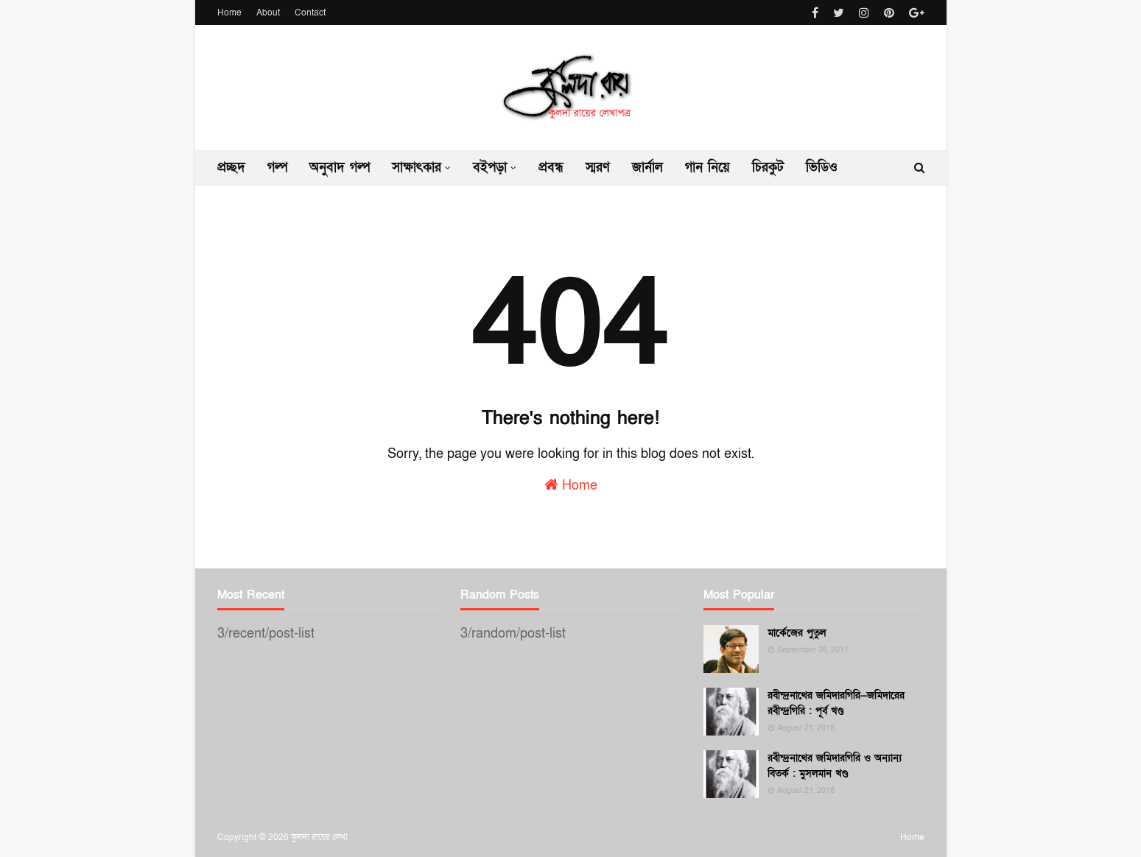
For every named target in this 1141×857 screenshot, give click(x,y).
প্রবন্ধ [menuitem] (551, 167)
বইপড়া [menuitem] (490, 167)
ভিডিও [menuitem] (822, 167)
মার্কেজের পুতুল (797, 633)
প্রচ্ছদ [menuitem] (231, 167)
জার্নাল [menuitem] (647, 167)
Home (229, 12)
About (268, 12)
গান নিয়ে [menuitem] (707, 167)
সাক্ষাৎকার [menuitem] (416, 167)
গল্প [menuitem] (277, 167)
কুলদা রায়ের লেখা (319, 837)
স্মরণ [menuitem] (598, 167)
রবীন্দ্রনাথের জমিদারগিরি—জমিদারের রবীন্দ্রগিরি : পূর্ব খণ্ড (836, 703)
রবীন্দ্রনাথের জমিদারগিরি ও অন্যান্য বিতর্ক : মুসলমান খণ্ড (835, 765)
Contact (310, 12)
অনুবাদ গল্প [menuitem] (339, 167)
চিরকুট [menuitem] (768, 167)
